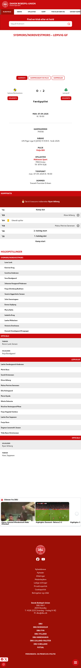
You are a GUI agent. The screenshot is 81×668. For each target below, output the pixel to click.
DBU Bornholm (40, 627)
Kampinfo (22, 78)
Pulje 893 (40, 150)
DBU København (40, 637)
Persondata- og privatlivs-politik (40, 654)
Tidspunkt (40, 171)
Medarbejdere (40, 579)
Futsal (40, 647)
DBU (40, 624)
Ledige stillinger (40, 583)
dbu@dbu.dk (41, 613)
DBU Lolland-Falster (40, 641)
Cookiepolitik (40, 589)
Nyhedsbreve (40, 569)
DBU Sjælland (40, 644)
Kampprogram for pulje (39, 78)
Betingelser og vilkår (40, 593)
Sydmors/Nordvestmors (14, 93)
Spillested (40, 157)
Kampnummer (40, 129)
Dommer (40, 181)
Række (40, 139)
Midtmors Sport (40, 160)
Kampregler (58, 78)
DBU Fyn (40, 630)
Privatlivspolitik (40, 586)
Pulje (40, 148)
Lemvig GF (66, 93)
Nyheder (40, 573)
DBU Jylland (40, 634)
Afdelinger (40, 576)
